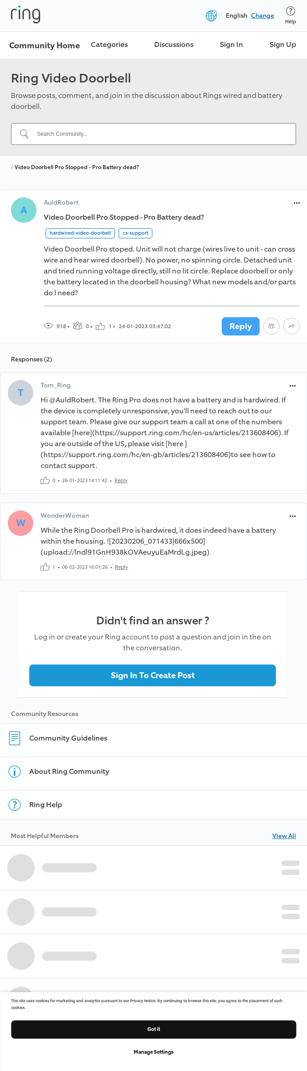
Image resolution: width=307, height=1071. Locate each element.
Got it (153, 1029)
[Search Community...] (159, 134)
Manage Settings (153, 1052)
